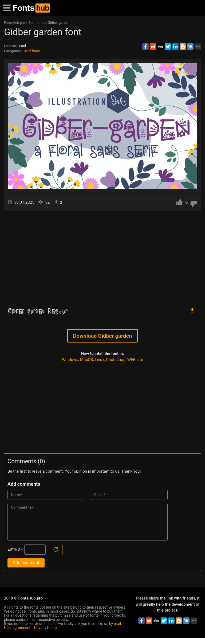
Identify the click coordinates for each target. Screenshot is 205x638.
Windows (70, 359)
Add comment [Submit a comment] (26, 563)
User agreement (17, 627)
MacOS (86, 359)
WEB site (135, 359)
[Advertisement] (102, 256)
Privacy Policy (45, 627)
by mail (115, 623)
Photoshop (116, 359)
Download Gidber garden (102, 336)
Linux (99, 359)
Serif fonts (32, 51)
